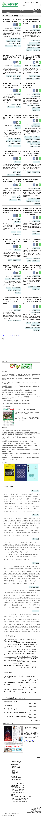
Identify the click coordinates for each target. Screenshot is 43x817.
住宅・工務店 (17, 28)
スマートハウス (28, 136)
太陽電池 (13, 104)
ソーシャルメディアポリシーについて (34, 809)
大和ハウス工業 (31, 45)
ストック (10, 138)
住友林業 (38, 105)
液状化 (32, 144)
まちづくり (36, 611)
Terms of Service (36, 812)
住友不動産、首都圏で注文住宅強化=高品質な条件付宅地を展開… (21, 496)
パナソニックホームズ (15, 38)
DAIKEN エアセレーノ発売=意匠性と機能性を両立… (18, 559)
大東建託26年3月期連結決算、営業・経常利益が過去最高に (16, 401)
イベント (18, 219)
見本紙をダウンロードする (31, 740)
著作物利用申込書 (16, 779)
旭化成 (18, 43)
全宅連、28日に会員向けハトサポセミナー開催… (17, 617)
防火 (19, 46)
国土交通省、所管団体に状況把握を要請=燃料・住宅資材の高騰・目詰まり (19, 390)
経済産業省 (37, 203)
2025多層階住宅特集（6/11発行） (21, 801)
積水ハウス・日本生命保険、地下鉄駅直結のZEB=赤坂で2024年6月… (22, 631)
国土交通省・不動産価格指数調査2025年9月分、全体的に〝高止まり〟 (18, 441)
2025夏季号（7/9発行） (18, 792)
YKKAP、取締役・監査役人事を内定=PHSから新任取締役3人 (16, 403)
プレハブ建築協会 (16, 141)
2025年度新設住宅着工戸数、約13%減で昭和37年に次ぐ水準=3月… (22, 592)
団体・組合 (17, 128)
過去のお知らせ (35, 720)
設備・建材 (36, 539)
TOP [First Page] (4, 335)
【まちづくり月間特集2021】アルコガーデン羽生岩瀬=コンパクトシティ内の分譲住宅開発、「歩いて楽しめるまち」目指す (20, 653)
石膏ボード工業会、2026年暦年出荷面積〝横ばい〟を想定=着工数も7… (23, 571)
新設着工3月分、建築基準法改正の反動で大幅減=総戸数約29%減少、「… (23, 595)
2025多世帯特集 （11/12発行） (20, 798)
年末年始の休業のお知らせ (11, 709)
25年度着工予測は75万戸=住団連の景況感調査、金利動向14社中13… (22, 600)
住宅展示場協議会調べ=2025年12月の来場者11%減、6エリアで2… (21, 581)
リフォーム (8, 76)
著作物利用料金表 (16, 778)
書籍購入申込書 (16, 767)
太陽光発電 (32, 76)
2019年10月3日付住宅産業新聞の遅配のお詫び (16, 716)
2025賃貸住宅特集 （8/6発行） (20, 799)
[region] (21, 350)
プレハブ (8, 141)
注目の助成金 (32, 680)
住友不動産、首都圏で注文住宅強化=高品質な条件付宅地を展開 (17, 392)
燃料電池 (38, 78)
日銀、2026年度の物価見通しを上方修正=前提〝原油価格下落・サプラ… (23, 525)
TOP (39, 757)
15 (18, 335)
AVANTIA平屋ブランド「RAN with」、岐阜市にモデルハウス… (21, 508)
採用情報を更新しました (10, 701)
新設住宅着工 (12, 43)
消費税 (38, 47)
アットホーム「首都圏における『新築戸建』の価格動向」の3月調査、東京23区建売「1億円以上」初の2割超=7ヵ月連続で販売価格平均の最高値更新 (21, 375)
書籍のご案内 (8, 12)
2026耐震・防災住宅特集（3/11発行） (22, 796)
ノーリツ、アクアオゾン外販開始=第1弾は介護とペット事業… (21, 556)
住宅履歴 (18, 143)
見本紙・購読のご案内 (34, 10)
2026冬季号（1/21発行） (18, 789)
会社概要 (21, 12)
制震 (32, 139)
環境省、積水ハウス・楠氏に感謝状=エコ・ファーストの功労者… (21, 530)
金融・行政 (36, 515)
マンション (29, 258)
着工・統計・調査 (36, 96)
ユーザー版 (28, 642)
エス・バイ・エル (36, 40)
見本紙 (13, 773)
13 (14, 335)
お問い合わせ (34, 12)
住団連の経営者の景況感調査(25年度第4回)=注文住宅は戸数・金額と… (23, 568)
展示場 (33, 325)
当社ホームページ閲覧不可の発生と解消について (17, 712)
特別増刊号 (33, 642)
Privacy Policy (29, 812)
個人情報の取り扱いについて (36, 808)
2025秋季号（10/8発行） (18, 790)
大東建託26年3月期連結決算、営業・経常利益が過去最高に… (20, 503)
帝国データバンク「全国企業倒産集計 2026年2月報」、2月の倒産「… (22, 602)
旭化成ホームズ (8, 46)
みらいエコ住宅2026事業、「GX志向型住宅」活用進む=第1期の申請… (23, 523)
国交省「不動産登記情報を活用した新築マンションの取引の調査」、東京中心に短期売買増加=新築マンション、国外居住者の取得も (21, 446)
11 (10, 335)
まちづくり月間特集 (31, 649)
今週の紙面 (21, 10)
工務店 (18, 41)
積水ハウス (29, 50)
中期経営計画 (37, 258)
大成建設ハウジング (10, 41)
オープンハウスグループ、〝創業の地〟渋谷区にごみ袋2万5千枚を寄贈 (19, 394)
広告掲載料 (15, 772)
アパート (13, 232)
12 (12, 335)
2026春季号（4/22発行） (18, 787)
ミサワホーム (33, 43)
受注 (39, 43)
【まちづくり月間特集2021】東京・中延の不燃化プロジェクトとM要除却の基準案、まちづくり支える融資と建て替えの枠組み (20, 646)
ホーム (8, 10)
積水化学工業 (37, 50)
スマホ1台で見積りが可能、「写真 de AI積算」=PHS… (18, 552)
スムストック (17, 138)
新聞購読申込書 (16, 766)
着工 (15, 46)
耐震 (39, 146)
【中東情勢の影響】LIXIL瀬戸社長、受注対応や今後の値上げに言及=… (23, 547)
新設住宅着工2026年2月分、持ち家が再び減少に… (17, 597)
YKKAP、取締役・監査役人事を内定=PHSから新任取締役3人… (21, 544)
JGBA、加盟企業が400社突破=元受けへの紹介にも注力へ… (20, 583)
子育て (13, 197)
